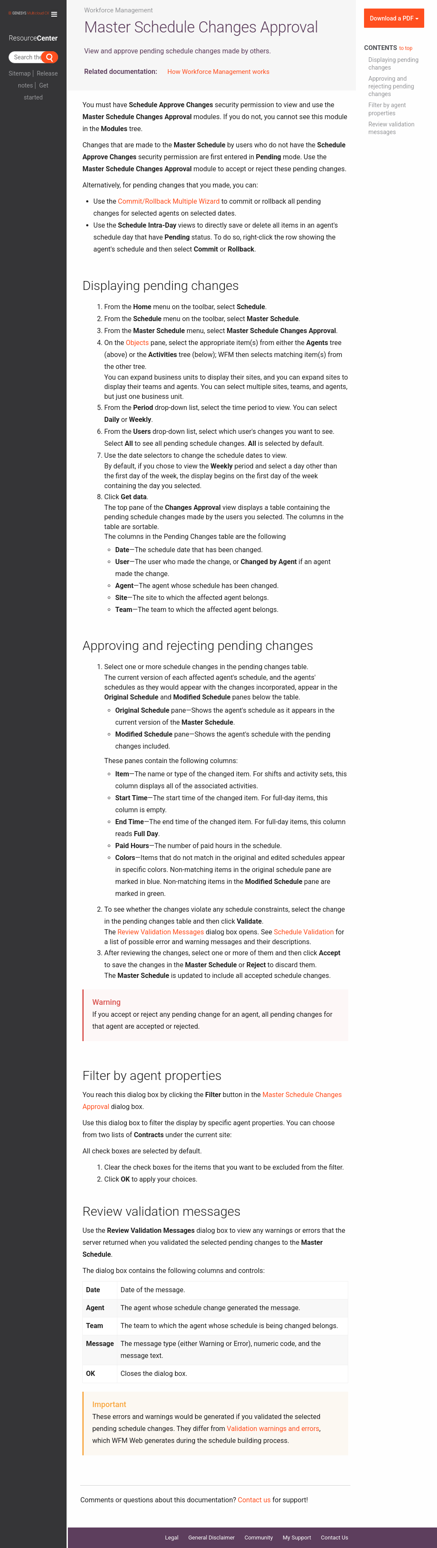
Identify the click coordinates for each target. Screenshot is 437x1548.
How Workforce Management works (218, 72)
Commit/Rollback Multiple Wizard (168, 201)
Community (259, 1537)
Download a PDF (394, 18)
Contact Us (334, 1537)
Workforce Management (118, 10)
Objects (137, 343)
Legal (171, 1537)
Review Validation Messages (160, 932)
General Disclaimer (211, 1537)
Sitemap (19, 73)
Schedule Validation (304, 932)
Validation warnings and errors (273, 1429)
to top (405, 48)
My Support (297, 1537)
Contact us (254, 1500)
